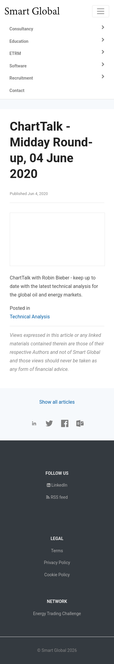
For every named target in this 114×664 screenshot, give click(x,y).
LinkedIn (57, 485)
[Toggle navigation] (100, 11)
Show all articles (57, 402)
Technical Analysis (30, 317)
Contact (16, 90)
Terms (57, 550)
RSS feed (57, 497)
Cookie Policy (57, 574)
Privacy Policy (57, 562)
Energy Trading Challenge (57, 613)
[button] (57, 29)
